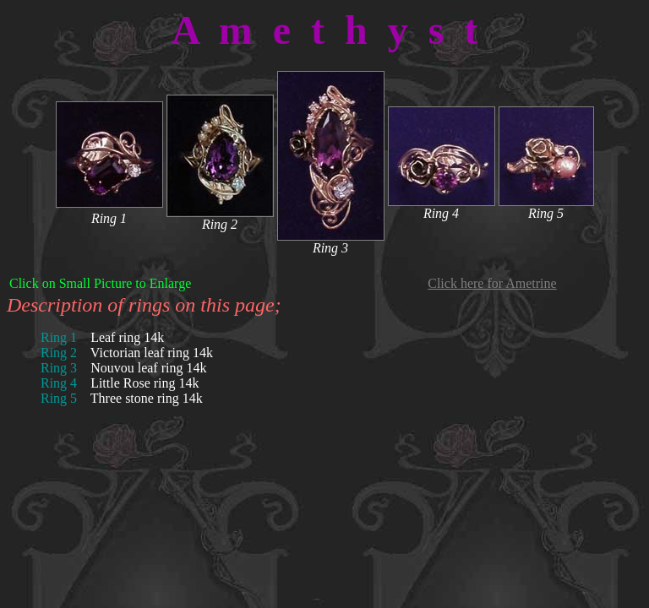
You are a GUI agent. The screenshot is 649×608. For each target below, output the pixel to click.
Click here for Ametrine (492, 283)
